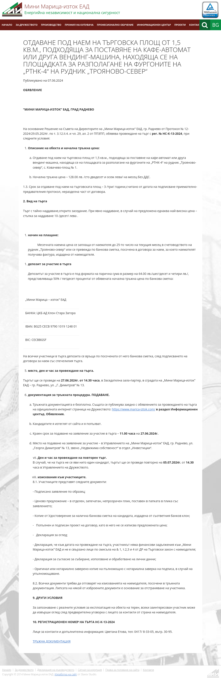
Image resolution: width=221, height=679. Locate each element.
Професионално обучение (115, 24)
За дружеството (27, 24)
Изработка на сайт (66, 674)
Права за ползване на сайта (122, 670)
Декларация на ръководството (55, 670)
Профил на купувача (79, 24)
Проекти (180, 24)
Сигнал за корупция (90, 670)
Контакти (195, 24)
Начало (7, 24)
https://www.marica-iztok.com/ (133, 409)
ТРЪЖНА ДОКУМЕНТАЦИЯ (52, 641)
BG (215, 24)
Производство (51, 24)
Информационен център (154, 24)
